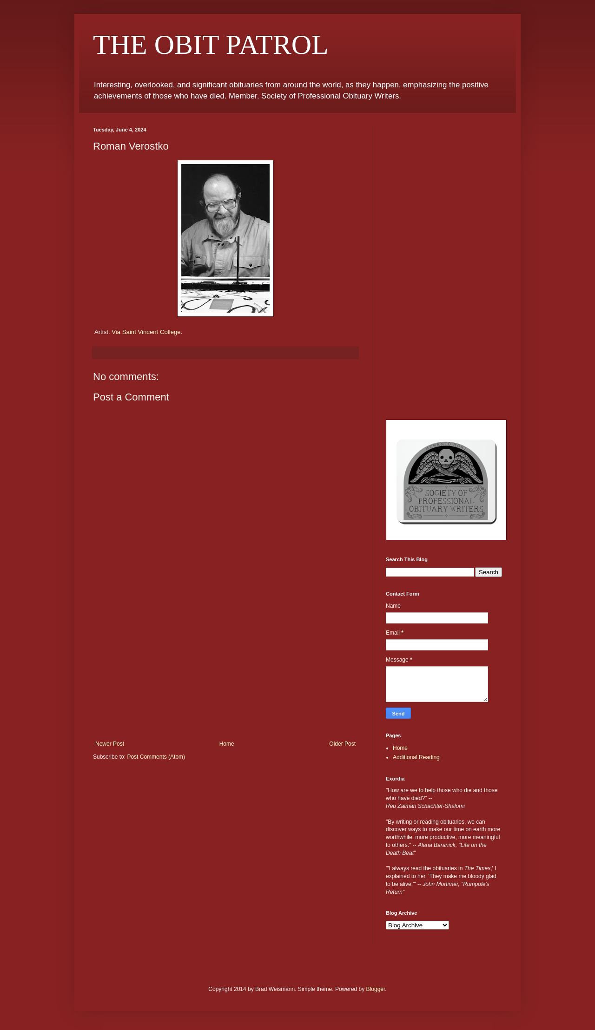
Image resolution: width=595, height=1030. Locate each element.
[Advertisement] (225, 671)
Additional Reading (416, 757)
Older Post (342, 744)
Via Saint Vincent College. (147, 331)
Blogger (375, 989)
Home (226, 744)
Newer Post (109, 744)
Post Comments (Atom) (156, 757)
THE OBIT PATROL (211, 44)
